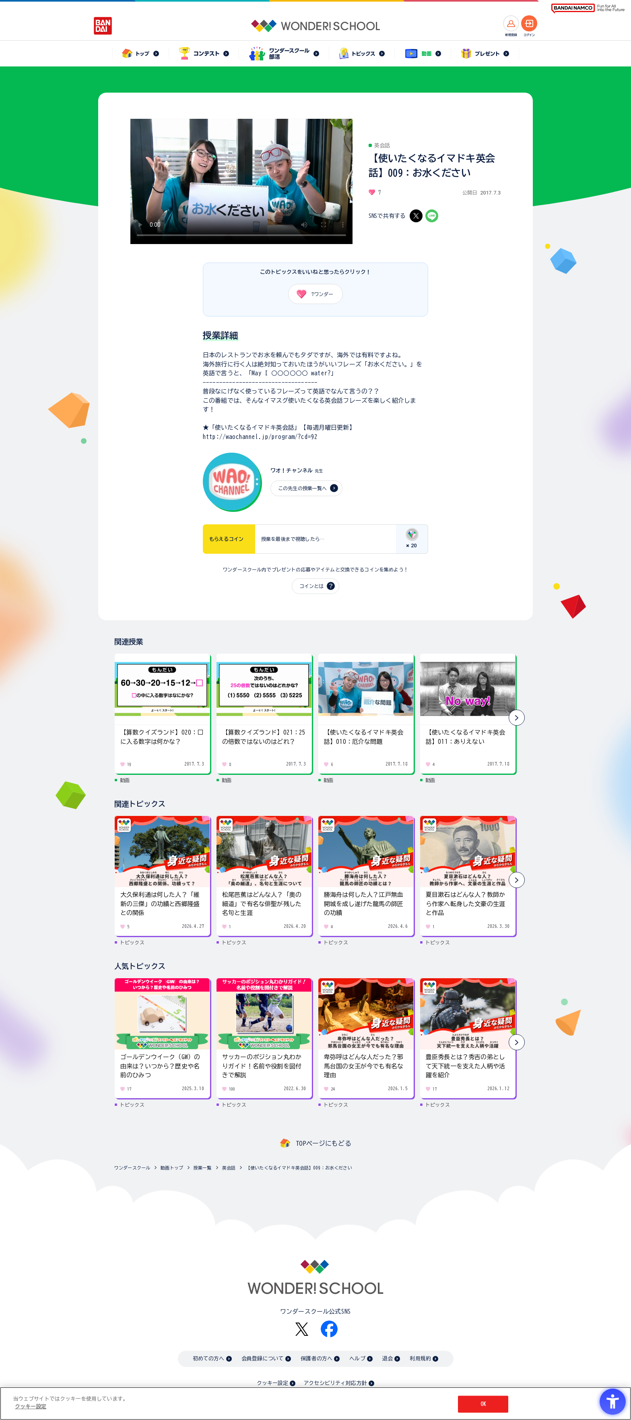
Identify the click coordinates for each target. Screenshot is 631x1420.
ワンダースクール (132, 1167)
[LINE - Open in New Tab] (431, 215)
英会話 (228, 1167)
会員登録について (262, 1358)
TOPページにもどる (323, 1143)
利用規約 (420, 1358)
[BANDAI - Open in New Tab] (103, 26)
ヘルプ (357, 1358)
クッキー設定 (272, 1383)
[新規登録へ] (511, 23)
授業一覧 (203, 1167)
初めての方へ (209, 1358)
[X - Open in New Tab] (416, 215)
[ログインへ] (529, 23)
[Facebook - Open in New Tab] (329, 1329)
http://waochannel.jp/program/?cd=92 (260, 437)
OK (483, 1404)
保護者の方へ (316, 1358)
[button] (517, 718)
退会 (387, 1358)
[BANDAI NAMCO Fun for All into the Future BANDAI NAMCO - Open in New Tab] (588, 9)
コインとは (311, 586)
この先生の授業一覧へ (302, 488)
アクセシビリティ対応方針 (335, 1383)
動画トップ (172, 1167)
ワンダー (312, 294)
